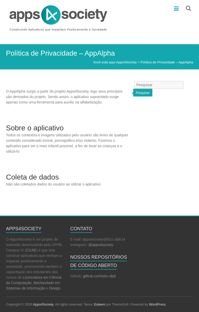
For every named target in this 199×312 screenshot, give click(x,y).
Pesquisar (143, 93)
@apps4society (100, 245)
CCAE (31, 250)
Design (55, 288)
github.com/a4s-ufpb (99, 276)
